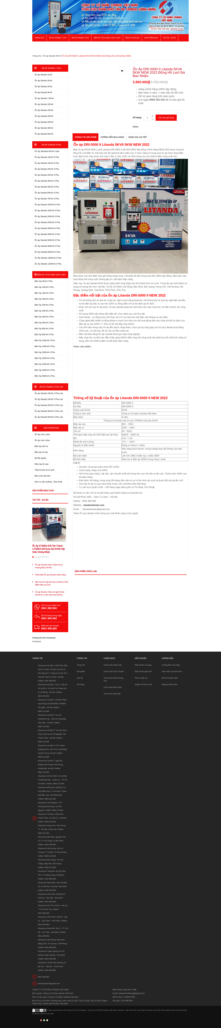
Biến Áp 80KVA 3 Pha (44, 334)
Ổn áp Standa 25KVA (44, 122)
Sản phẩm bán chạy (43, 490)
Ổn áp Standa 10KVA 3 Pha (47, 157)
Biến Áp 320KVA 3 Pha (45, 364)
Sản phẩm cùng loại (86, 571)
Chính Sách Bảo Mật (112, 694)
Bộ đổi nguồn (40, 458)
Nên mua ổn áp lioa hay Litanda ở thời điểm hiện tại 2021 (51, 583)
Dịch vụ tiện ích (141, 678)
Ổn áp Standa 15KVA (44, 110)
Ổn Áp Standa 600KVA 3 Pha (47, 246)
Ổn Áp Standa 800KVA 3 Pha (47, 252)
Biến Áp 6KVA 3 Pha (44, 281)
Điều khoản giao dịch (143, 671)
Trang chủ (39, 38)
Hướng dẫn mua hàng (171, 665)
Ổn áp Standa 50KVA (44, 134)
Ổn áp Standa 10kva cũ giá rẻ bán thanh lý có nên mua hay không (49, 593)
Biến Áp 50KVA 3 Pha (44, 323)
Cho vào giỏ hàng (166, 118)
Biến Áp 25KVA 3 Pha (44, 305)
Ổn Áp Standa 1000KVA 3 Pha (48, 258)
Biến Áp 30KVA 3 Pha (44, 311)
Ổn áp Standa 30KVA (44, 128)
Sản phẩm (81, 671)
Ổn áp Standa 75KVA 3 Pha (47, 199)
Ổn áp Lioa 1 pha (42, 434)
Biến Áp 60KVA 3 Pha (44, 328)
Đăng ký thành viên (169, 684)
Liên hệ (80, 678)
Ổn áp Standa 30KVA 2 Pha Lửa (49, 411)
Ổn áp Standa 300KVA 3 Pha (47, 228)
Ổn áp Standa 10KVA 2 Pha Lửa (49, 393)
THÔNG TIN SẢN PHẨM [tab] (85, 137)
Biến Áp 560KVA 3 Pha (45, 376)
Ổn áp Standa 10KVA (44, 104)
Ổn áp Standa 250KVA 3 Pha (47, 222)
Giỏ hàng (80, 684)
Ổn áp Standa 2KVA (43, 80)
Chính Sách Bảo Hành (113, 687)
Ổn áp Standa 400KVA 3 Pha (47, 234)
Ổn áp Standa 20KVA (44, 116)
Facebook (36, 641)
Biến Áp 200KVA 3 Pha (45, 352)
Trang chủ (81, 665)
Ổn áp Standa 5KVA (51, 56)
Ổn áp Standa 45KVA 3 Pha (47, 187)
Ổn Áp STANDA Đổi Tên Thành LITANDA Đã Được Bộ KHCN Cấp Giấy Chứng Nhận (48, 549)
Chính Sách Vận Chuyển (114, 671)
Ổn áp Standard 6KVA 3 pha (47, 151)
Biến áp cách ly (41, 446)
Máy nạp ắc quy (41, 464)
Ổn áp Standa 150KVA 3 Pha (47, 210)
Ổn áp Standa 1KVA (43, 74)
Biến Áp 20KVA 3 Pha (44, 299)
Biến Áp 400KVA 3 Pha (45, 370)
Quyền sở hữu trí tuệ (143, 684)
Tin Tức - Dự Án (169, 38)
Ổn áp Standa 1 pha (58, 38)
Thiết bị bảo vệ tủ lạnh (44, 470)
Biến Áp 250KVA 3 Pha (45, 358)
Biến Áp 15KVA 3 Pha (44, 293)
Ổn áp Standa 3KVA (43, 86)
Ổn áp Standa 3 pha (80, 38)
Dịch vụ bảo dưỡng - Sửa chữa (48, 482)
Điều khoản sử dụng (143, 665)
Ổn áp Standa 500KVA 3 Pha (47, 240)
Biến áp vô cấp (41, 452)
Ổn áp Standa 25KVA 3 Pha (47, 175)
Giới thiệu (39, 45)
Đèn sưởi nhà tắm (42, 476)
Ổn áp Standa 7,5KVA (44, 98)
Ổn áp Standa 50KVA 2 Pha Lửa (49, 417)
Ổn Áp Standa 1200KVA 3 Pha (48, 264)
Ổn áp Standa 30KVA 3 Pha (47, 181)
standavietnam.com (93, 505)
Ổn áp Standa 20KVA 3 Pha (47, 169)
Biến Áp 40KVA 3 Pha (44, 317)
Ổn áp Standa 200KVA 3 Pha (47, 216)
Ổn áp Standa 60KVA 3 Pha (47, 193)
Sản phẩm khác (151, 38)
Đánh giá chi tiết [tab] (138, 137)
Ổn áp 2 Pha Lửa (132, 38)
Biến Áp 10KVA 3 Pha (44, 287)
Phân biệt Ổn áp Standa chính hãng (50, 575)
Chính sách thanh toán (113, 665)
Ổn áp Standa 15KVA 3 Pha (47, 163)
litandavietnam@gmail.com (49, 983)
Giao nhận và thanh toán (172, 671)
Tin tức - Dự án (40, 500)
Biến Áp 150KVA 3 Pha (45, 346)
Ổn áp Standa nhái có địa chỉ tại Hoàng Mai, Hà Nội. (49, 566)
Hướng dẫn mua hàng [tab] (112, 137)
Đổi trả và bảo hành (170, 678)
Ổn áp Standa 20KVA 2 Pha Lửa (49, 405)
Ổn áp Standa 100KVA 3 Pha (47, 204)
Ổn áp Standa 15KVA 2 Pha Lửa (49, 399)
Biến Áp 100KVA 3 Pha (45, 340)
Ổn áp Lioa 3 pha (42, 440)
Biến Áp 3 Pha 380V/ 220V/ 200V (107, 38)
